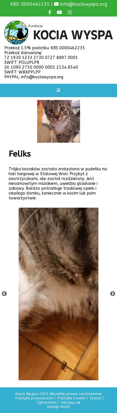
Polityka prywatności (34, 398)
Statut (96, 398)
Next (113, 294)
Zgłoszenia (46, 402)
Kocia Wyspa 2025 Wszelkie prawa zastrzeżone (58, 394)
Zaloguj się (70, 402)
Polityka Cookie (71, 398)
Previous (4, 294)
